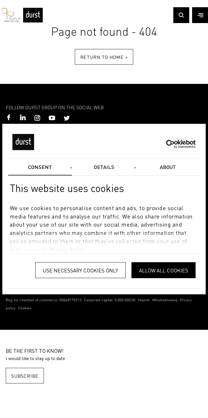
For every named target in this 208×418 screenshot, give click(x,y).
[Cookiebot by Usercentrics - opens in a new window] (170, 144)
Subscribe (24, 376)
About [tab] (168, 167)
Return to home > (104, 57)
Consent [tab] (40, 167)
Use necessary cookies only (80, 270)
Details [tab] (104, 167)
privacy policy (67, 250)
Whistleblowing (164, 300)
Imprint (144, 300)
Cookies (24, 308)
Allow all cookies (163, 270)
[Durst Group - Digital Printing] (33, 21)
